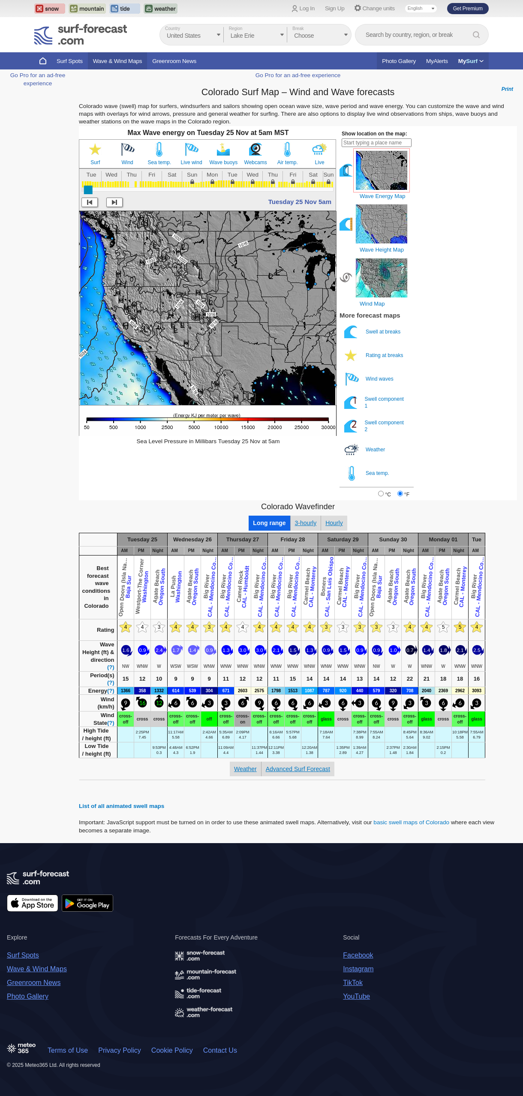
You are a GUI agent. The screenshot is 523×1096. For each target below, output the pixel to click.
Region (236, 28)
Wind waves (369, 379)
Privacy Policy (119, 1050)
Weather (365, 449)
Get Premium (468, 9)
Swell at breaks (373, 331)
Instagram (358, 969)
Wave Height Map (382, 249)
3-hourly (306, 522)
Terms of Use (68, 1050)
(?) (110, 667)
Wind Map (372, 303)
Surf (95, 162)
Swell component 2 (374, 426)
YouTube (356, 996)
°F (406, 495)
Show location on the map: (374, 134)
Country (172, 28)
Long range (269, 522)
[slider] (88, 190)
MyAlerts (437, 61)
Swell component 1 (374, 402)
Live (320, 162)
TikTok (353, 982)
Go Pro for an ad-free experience (298, 75)
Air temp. (287, 162)
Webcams (255, 162)
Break (298, 28)
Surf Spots (70, 61)
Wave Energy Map (382, 196)
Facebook (358, 955)
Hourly (334, 522)
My (471, 61)
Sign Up (335, 8)
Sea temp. (159, 162)
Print (507, 89)
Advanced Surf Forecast (298, 769)
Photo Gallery (399, 61)
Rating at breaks (374, 355)
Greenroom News (174, 61)
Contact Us (220, 1050)
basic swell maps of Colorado (411, 822)
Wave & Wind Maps (117, 61)
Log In (307, 8)
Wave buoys (224, 162)
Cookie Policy (172, 1050)
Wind (127, 162)
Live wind (191, 162)
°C (388, 495)
